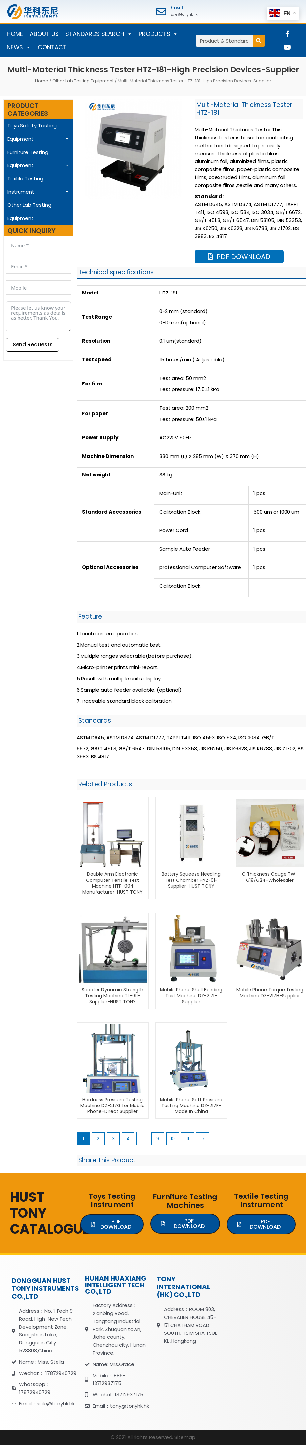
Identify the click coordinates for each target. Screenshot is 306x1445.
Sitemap (185, 1437)
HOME (15, 34)
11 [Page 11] (188, 1138)
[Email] (161, 12)
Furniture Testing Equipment (38, 160)
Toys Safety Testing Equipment (38, 134)
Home (41, 81)
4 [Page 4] (128, 1138)
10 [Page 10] (173, 1138)
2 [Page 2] (98, 1138)
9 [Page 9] (158, 1138)
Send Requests (33, 344)
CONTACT (52, 47)
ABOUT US (44, 34)
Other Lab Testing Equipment (83, 81)
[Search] (259, 41)
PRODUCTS (158, 34)
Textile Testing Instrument (38, 187)
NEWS (19, 47)
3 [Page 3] (113, 1138)
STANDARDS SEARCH (98, 34)
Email (176, 7)
